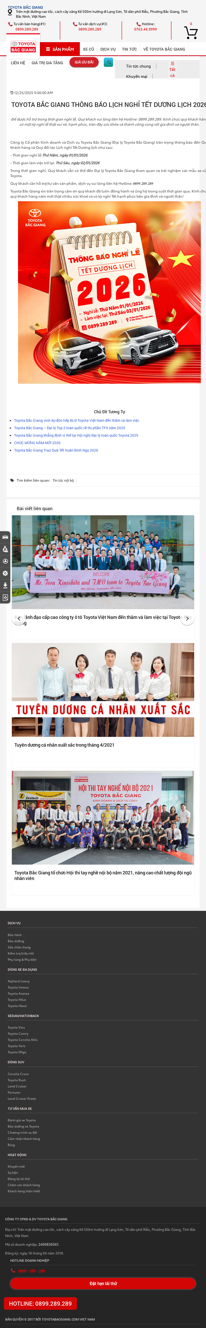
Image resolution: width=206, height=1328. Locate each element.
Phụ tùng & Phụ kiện (22, 959)
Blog (11, 1144)
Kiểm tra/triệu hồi (21, 953)
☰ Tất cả (172, 69)
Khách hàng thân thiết (24, 1191)
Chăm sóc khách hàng (24, 1185)
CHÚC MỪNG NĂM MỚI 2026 (37, 442)
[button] (19, 618)
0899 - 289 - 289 (31, 1271)
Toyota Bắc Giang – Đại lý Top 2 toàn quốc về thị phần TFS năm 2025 (69, 427)
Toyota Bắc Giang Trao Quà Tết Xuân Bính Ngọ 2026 (56, 450)
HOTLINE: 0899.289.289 (40, 1303)
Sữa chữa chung (19, 947)
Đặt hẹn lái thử (103, 1283)
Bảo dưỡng (16, 941)
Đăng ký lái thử (19, 1178)
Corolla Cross (18, 1073)
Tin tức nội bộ (63, 480)
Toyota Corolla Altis (23, 1039)
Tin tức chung (138, 66)
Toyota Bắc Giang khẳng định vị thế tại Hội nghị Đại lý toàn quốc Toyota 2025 (76, 435)
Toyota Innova (18, 987)
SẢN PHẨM (60, 49)
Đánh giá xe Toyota (22, 1120)
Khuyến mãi (16, 1166)
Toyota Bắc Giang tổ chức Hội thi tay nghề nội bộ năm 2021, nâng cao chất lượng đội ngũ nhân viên (103, 875)
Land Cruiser (17, 1086)
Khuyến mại (136, 76)
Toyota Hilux (17, 999)
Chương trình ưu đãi (22, 1132)
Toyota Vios (16, 1027)
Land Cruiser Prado (22, 1098)
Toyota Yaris (16, 1045)
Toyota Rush (17, 1080)
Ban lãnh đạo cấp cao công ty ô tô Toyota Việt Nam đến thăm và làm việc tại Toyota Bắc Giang (103, 620)
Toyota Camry (18, 1033)
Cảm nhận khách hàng (24, 1138)
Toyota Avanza (18, 993)
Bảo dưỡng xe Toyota (23, 1126)
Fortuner (14, 1092)
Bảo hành (15, 934)
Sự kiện (13, 1172)
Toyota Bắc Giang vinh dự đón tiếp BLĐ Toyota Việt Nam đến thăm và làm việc (76, 420)
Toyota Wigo (17, 1052)
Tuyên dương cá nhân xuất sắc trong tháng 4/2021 (64, 745)
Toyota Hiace (17, 1005)
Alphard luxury (19, 981)
